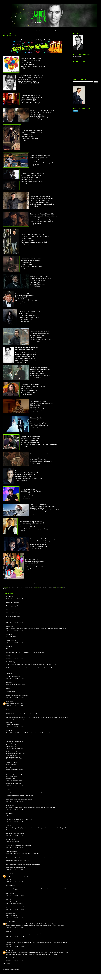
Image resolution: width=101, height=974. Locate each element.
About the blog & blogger (35, 30)
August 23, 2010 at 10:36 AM (15, 946)
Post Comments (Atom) (14, 969)
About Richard (10, 30)
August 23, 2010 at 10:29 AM (15, 936)
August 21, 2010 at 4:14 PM (14, 821)
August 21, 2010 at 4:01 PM (14, 801)
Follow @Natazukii (77, 56)
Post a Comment (6, 963)
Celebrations (51, 587)
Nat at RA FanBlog (10, 662)
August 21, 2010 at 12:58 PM (15, 735)
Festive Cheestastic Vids (69, 30)
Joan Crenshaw (9, 921)
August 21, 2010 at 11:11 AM (15, 705)
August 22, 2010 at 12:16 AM (15, 869)
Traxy (7, 825)
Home (3, 30)
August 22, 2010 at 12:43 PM (15, 917)
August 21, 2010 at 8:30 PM (14, 847)
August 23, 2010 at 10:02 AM (15, 927)
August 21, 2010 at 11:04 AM (15, 697)
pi (6, 709)
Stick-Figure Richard (56, 30)
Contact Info (46, 30)
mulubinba (8, 805)
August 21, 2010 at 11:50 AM (15, 726)
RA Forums (24, 30)
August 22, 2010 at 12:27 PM (15, 909)
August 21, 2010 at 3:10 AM (15, 630)
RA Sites (18, 30)
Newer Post (5, 966)
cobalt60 (8, 673)
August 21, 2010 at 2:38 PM (14, 786)
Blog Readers (43, 587)
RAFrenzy (8, 596)
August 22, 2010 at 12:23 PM (15, 895)
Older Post (67, 966)
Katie (7, 931)
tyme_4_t (8, 950)
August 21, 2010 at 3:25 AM (15, 642)
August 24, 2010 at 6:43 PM (14, 960)
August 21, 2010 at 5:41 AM (15, 658)
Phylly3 (8, 701)
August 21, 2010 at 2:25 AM (15, 622)
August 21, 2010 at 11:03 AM (15, 678)
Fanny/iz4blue (9, 885)
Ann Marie (8, 873)
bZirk (7, 682)
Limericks (58, 587)
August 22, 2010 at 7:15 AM (15, 881)
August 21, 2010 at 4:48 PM (14, 835)
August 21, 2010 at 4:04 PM (14, 809)
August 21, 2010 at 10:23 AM (15, 670)
